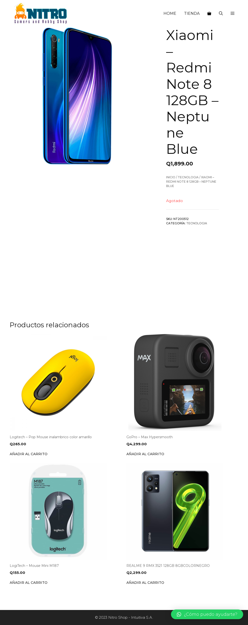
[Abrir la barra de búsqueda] (221, 13)
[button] (232, 13)
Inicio (170, 177)
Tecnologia (188, 177)
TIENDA (192, 13)
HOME (169, 13)
